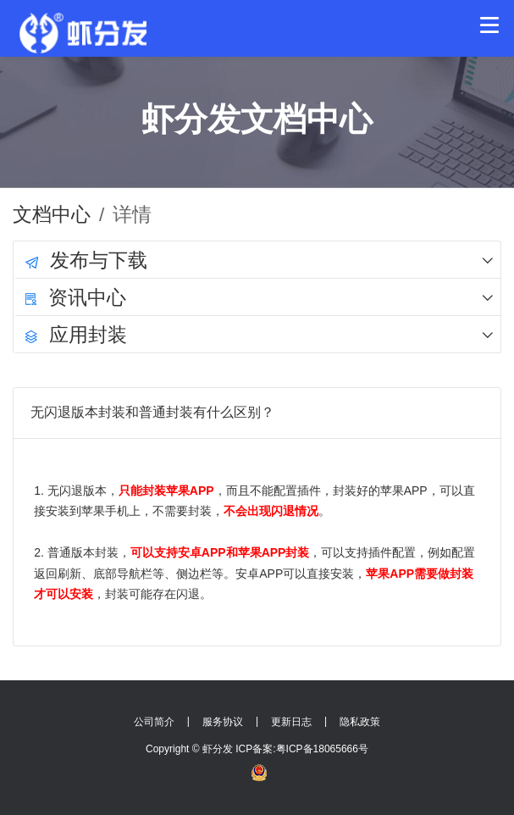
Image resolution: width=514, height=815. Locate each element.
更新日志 (291, 722)
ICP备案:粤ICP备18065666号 (301, 749)
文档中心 (52, 214)
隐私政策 (360, 722)
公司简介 (154, 722)
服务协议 (222, 722)
